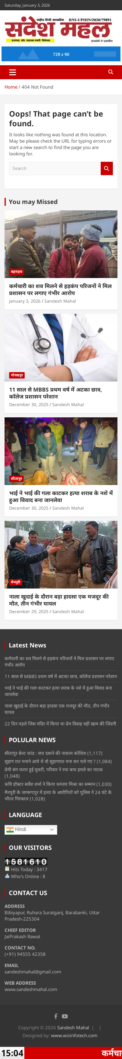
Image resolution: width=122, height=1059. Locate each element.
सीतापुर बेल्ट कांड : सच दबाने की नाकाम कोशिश (45, 753)
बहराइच (16, 271)
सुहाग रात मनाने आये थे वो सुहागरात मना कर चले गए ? (50, 761)
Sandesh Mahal (60, 301)
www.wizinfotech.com (74, 1035)
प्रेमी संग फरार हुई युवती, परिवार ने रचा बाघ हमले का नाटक (54, 769)
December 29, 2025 (28, 611)
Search (107, 168)
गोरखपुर (17, 375)
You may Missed (33, 202)
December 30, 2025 (28, 404)
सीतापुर (16, 478)
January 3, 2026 (24, 301)
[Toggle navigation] (13, 72)
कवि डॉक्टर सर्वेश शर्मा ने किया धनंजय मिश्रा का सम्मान (50, 784)
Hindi (16, 829)
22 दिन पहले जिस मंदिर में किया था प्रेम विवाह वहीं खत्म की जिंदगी (60, 724)
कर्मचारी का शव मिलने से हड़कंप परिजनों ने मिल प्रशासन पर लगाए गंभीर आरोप (60, 289)
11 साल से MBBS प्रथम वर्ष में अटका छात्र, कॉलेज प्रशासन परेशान (55, 393)
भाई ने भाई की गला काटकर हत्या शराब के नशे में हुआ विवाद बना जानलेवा (61, 496)
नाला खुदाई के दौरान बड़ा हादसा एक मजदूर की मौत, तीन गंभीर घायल (59, 600)
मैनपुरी (15, 582)
